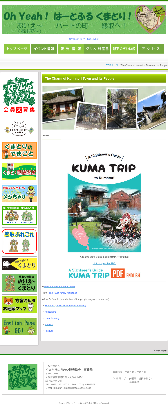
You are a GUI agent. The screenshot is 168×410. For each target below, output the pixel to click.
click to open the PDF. (104, 263)
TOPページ (112, 65)
